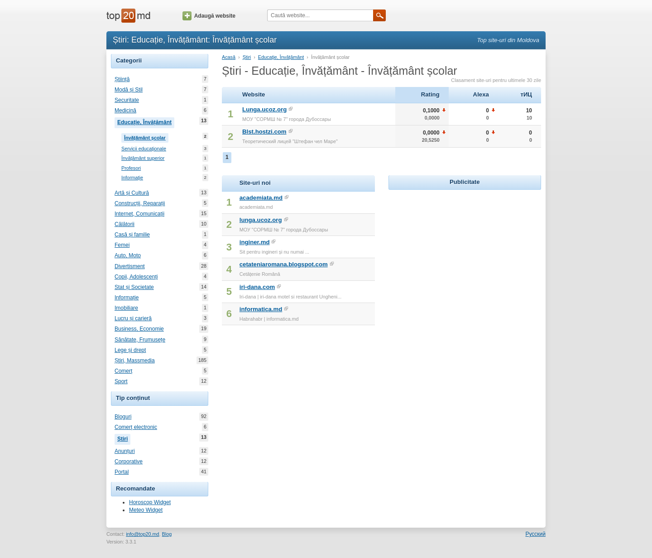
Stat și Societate (134, 287)
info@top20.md (142, 534)
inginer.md (255, 242)
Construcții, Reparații (140, 203)
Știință (122, 79)
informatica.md (261, 309)
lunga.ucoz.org (261, 219)
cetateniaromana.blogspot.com (284, 264)
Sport (121, 381)
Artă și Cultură (132, 193)
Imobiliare (126, 308)
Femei (122, 245)
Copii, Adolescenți (136, 276)
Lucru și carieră (133, 318)
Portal (122, 472)
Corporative (129, 461)
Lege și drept (130, 350)
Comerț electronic (136, 427)
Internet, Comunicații (139, 213)
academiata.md (261, 197)
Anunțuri (125, 451)
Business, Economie (139, 328)
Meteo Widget (146, 510)
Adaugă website (208, 15)
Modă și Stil (129, 89)
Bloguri (123, 416)
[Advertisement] (464, 248)
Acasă (228, 57)
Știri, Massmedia (135, 360)
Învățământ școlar (146, 136)
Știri (123, 438)
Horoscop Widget (150, 502)
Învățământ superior (142, 158)
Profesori (131, 168)
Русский (535, 534)
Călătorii (124, 224)
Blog (167, 534)
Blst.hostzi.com (264, 131)
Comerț (123, 371)
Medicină (125, 110)
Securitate (127, 100)
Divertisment (130, 266)
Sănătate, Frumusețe (140, 339)
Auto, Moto (128, 255)
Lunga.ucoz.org (264, 109)
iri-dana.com (257, 287)
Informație (132, 177)
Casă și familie (132, 234)
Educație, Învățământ (145, 121)
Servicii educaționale (143, 148)
